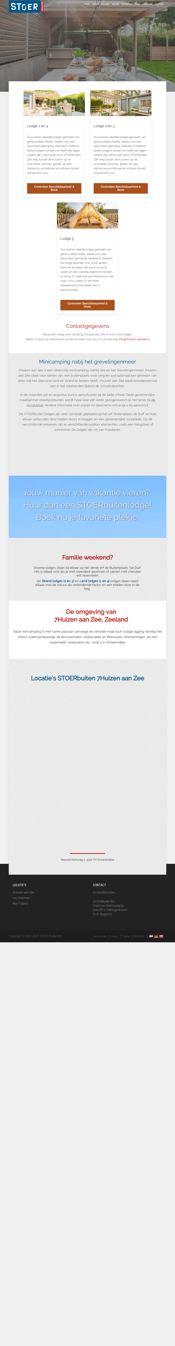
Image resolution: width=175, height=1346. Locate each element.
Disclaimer (139, 945)
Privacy (114, 945)
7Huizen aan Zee (23, 901)
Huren (95, 9)
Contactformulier (104, 901)
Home (87, 9)
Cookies (126, 945)
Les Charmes (21, 907)
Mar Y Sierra (20, 912)
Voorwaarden (100, 945)
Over (137, 9)
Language (147, 9)
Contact (159, 9)
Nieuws (115, 9)
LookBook (127, 9)
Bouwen (105, 9)
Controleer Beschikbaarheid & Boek (54, 197)
